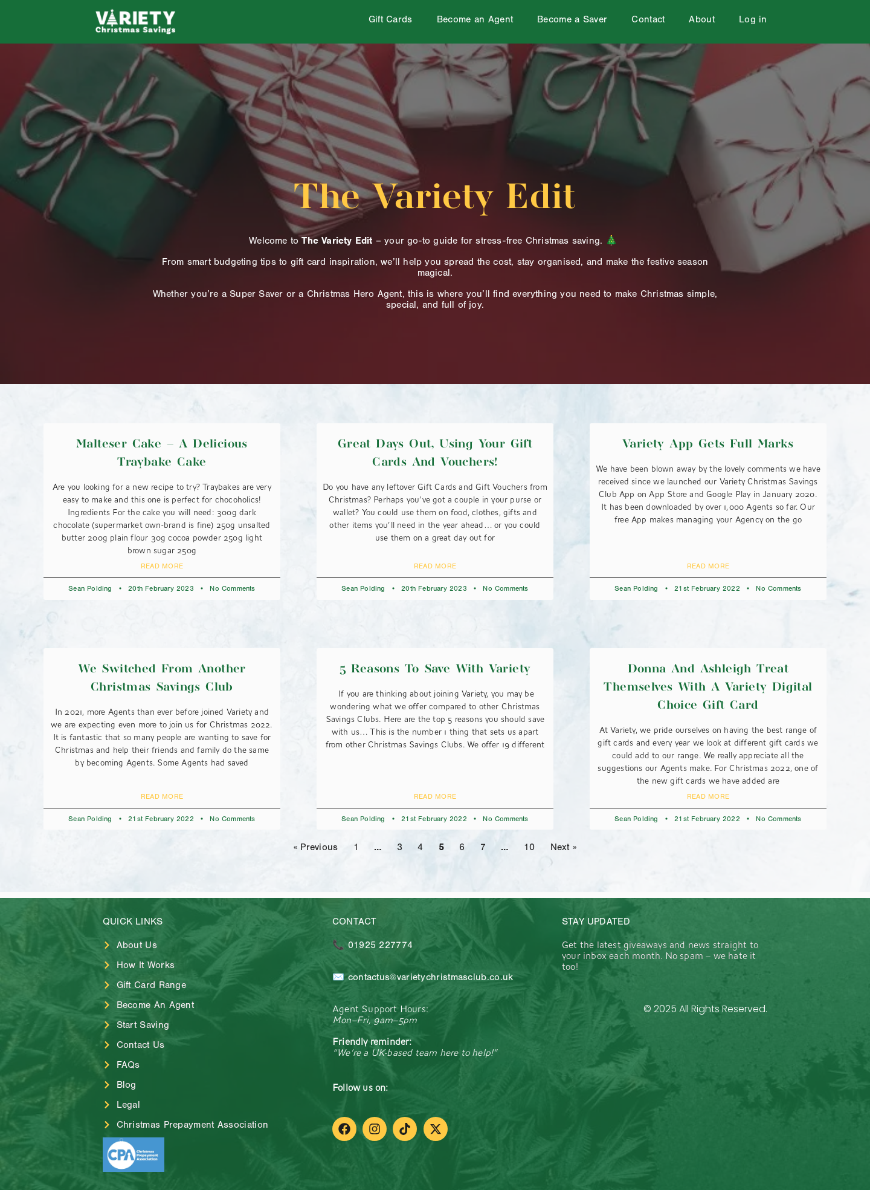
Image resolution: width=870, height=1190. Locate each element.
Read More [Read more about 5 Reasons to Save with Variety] (435, 796)
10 (529, 847)
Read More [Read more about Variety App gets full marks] (708, 566)
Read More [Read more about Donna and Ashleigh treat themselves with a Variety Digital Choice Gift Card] (708, 796)
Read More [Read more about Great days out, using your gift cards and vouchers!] (435, 566)
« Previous (316, 847)
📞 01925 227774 (372, 945)
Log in (753, 19)
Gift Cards (391, 19)
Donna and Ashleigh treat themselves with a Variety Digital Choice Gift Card (708, 687)
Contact (648, 19)
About (702, 19)
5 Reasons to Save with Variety (435, 669)
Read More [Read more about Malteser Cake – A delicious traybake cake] (162, 566)
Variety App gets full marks (708, 444)
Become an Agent (475, 19)
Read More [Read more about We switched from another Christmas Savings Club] (162, 796)
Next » (563, 847)
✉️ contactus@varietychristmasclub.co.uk (422, 977)
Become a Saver (572, 19)
